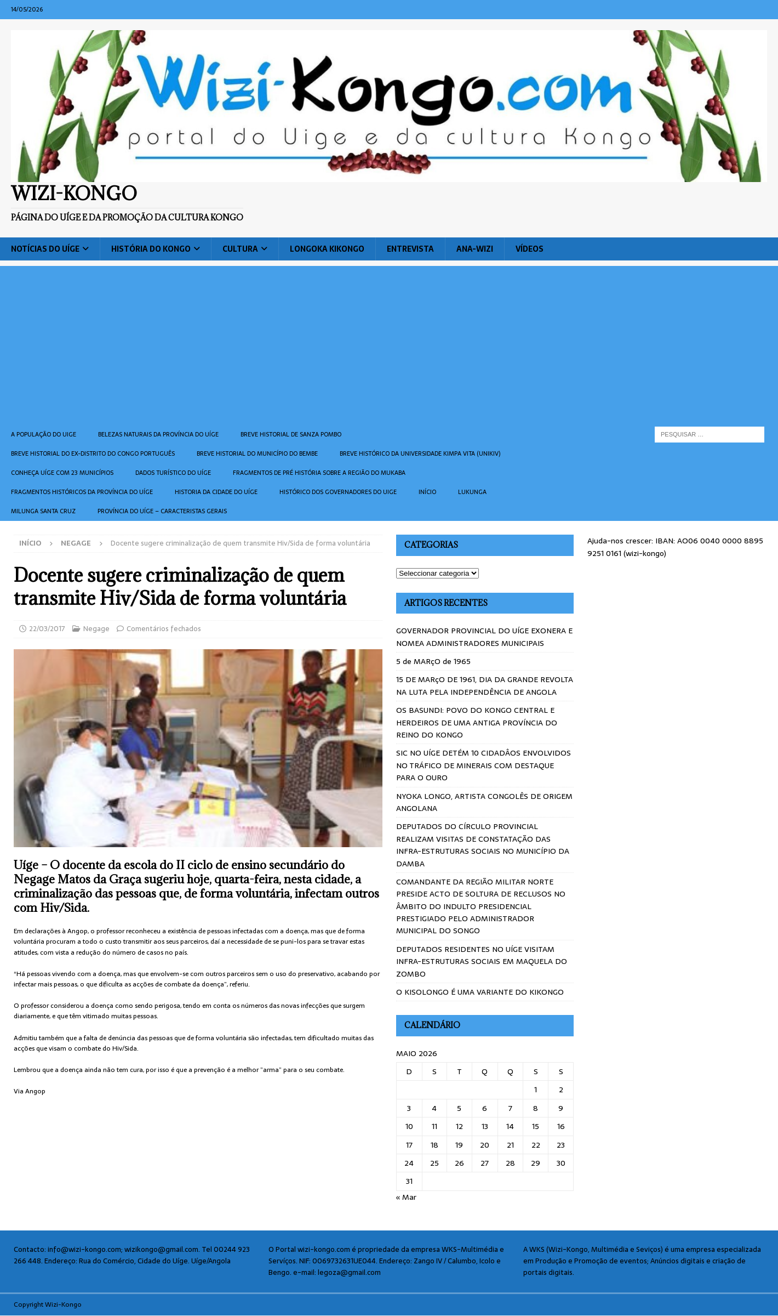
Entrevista (410, 249)
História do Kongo (151, 249)
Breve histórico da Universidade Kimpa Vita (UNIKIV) (420, 453)
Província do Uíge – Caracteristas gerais (162, 511)
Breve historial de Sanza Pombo (291, 434)
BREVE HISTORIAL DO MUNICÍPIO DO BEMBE (257, 453)
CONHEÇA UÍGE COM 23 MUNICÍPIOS (62, 473)
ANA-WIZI (474, 249)
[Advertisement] (389, 342)
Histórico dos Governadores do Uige (338, 492)
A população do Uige (43, 434)
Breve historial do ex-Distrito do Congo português (93, 453)
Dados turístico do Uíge (173, 473)
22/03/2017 (47, 628)
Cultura (240, 249)
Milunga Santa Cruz (43, 511)
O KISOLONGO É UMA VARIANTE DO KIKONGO (480, 992)
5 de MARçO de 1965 (433, 661)
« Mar (406, 1197)
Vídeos (530, 249)
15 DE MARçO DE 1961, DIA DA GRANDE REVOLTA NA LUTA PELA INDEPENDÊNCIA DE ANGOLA (484, 685)
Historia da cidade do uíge (216, 492)
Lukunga (472, 492)
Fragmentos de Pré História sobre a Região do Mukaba (319, 473)
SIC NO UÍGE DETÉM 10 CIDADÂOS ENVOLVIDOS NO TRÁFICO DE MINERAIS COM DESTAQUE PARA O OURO (483, 765)
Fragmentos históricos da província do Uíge (82, 492)
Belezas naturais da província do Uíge (158, 434)
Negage (96, 628)
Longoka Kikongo (327, 249)
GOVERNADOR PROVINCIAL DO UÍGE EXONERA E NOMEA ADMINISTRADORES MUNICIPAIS (484, 637)
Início (427, 492)
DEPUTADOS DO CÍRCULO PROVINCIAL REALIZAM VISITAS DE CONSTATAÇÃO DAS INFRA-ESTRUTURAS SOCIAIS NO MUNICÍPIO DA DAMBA (482, 844)
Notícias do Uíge (45, 249)
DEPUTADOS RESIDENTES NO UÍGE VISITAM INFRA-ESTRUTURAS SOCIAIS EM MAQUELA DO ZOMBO (481, 961)
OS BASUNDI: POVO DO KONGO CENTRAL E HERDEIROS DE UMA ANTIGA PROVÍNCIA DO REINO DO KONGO (476, 722)
